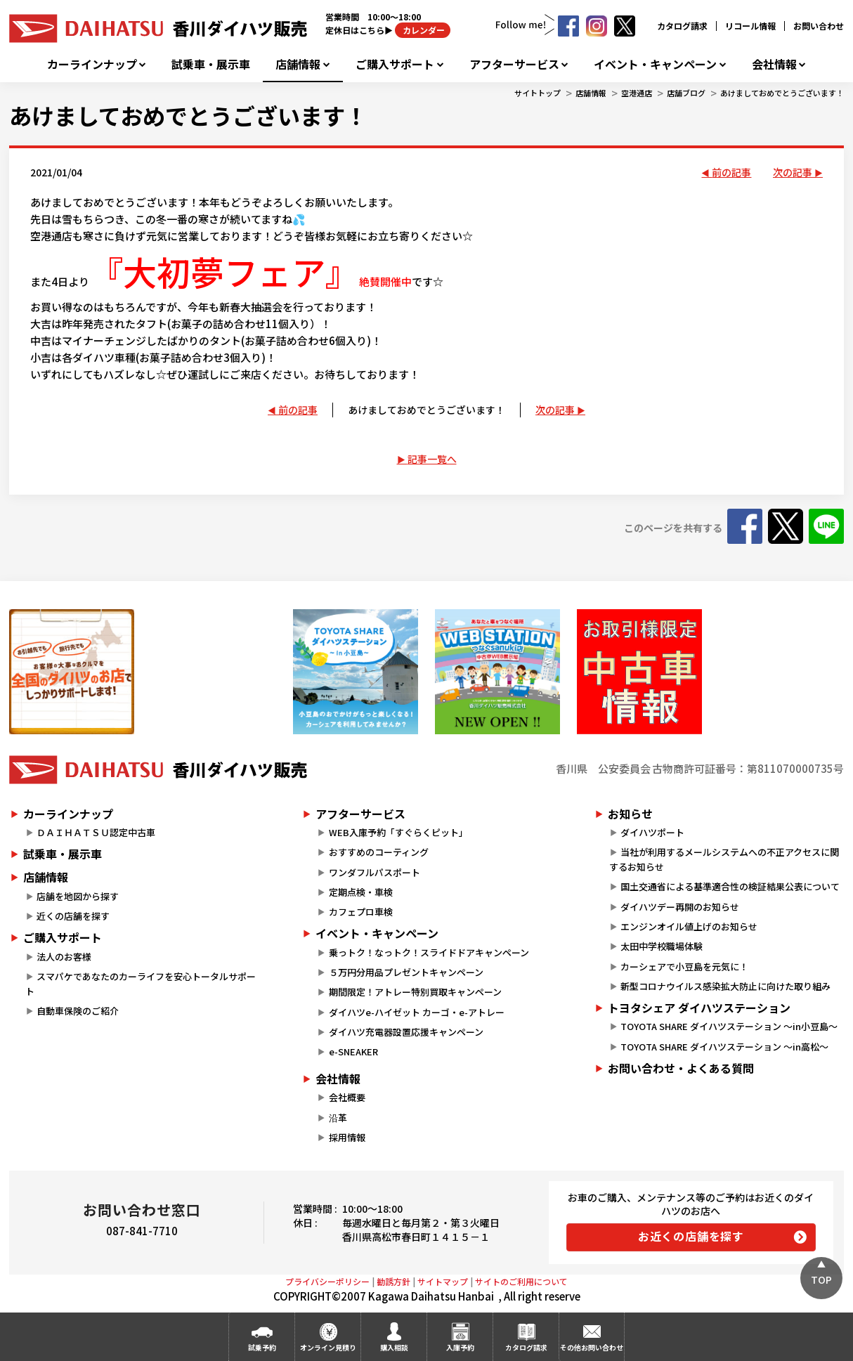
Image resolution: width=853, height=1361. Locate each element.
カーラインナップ (92, 64)
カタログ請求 (682, 26)
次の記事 (792, 172)
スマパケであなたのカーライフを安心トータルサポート (140, 984)
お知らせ (630, 813)
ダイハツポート (652, 832)
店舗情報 (297, 64)
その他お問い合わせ (591, 1347)
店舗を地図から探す (78, 896)
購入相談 (394, 1347)
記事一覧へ (432, 459)
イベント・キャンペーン (655, 64)
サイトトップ (537, 92)
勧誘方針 (393, 1281)
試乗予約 (262, 1347)
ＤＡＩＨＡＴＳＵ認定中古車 (96, 832)
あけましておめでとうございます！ (782, 92)
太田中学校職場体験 (661, 946)
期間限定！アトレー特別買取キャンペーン (415, 991)
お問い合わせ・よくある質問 (681, 1068)
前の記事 (731, 172)
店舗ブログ (686, 92)
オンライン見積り (328, 1347)
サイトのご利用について (521, 1281)
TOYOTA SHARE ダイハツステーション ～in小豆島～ (729, 1026)
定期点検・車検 (361, 892)
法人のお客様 (64, 956)
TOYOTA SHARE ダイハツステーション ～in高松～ (724, 1046)
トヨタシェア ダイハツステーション (699, 1007)
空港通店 (636, 92)
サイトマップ (442, 1281)
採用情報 (347, 1137)
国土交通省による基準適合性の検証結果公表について (730, 886)
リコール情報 (750, 26)
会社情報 (774, 64)
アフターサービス (514, 64)
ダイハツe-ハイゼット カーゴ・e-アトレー (416, 1012)
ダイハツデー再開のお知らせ (679, 906)
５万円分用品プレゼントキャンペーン (406, 972)
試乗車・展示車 (210, 64)
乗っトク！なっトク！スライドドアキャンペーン (429, 952)
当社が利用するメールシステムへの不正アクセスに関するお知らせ (724, 859)
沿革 (338, 1117)
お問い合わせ (818, 26)
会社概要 (347, 1097)
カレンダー (423, 30)
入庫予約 (460, 1347)
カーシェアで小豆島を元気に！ (684, 966)
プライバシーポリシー (327, 1281)
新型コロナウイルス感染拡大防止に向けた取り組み (725, 986)
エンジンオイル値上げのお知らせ (688, 926)
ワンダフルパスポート (374, 872)
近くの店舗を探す (73, 916)
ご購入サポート (395, 64)
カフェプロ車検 (361, 911)
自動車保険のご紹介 (78, 1010)
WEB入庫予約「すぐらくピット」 (398, 832)
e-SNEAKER (353, 1051)
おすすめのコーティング (379, 852)
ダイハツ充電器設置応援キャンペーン (406, 1031)
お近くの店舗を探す (691, 1235)
